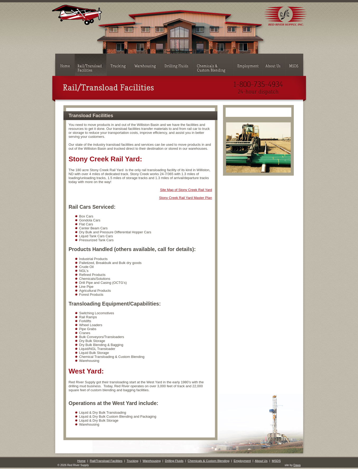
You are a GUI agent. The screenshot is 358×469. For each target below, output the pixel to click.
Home (81, 460)
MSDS (276, 460)
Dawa (297, 465)
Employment (242, 460)
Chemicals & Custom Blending (208, 460)
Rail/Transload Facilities (106, 460)
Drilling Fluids (174, 460)
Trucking (132, 460)
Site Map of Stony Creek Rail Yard (186, 190)
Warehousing (152, 460)
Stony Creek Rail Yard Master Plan (185, 198)
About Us (261, 460)
